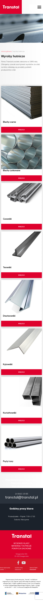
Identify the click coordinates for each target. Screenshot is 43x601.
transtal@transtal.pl (21, 497)
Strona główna (6, 51)
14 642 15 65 (21, 493)
